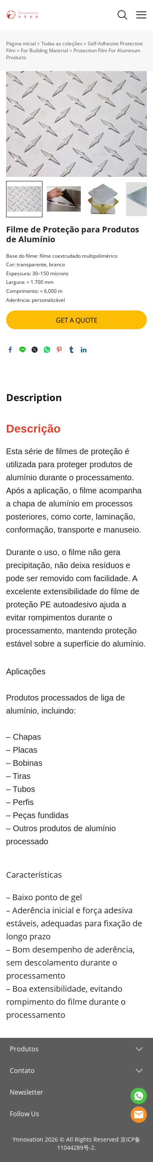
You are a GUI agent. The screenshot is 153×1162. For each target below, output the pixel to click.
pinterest (59, 350)
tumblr (71, 350)
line (22, 350)
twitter (35, 350)
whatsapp (47, 350)
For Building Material (44, 50)
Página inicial (21, 43)
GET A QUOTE (77, 320)
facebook (10, 350)
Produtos (24, 1048)
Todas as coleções (61, 43)
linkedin (84, 350)
